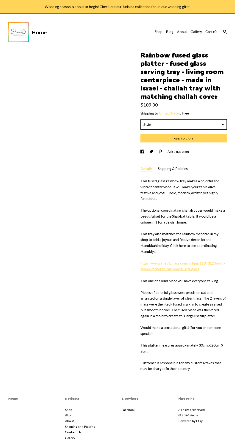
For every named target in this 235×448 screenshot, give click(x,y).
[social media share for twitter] (151, 151)
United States (169, 113)
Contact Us (73, 432)
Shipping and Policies (80, 427)
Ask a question (178, 151)
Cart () (211, 31)
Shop (158, 31)
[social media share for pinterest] (161, 151)
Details (146, 168)
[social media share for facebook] (142, 151)
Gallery (196, 31)
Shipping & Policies (173, 168)
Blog (169, 31)
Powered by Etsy (190, 421)
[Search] (225, 32)
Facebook (128, 410)
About (182, 31)
